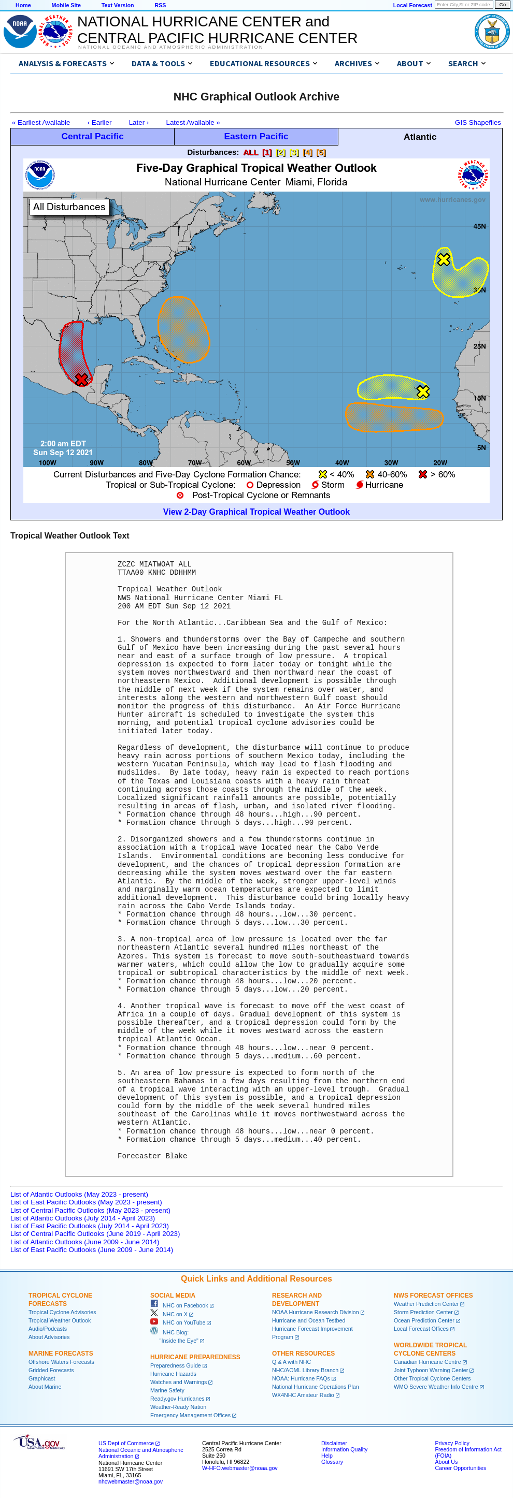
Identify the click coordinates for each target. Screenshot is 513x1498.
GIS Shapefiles (478, 122)
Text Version (118, 5)
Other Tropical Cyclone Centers (432, 1378)
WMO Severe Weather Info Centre (436, 1387)
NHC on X (169, 1314)
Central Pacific (92, 136)
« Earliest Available (41, 122)
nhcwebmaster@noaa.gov (130, 1481)
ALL (250, 152)
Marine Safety (167, 1390)
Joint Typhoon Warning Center (431, 1370)
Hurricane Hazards (173, 1374)
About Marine (44, 1387)
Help (327, 1455)
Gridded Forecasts (51, 1370)
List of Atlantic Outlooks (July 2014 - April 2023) (82, 1218)
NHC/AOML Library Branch (305, 1370)
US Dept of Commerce (126, 1443)
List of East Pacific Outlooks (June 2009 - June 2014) (91, 1250)
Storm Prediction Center (423, 1312)
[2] (280, 152)
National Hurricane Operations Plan (315, 1387)
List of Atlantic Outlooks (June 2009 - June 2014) (84, 1242)
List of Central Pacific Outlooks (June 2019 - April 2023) (95, 1234)
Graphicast (41, 1378)
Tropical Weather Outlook (59, 1320)
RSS (160, 5)
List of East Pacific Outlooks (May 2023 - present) (86, 1202)
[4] (307, 152)
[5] (320, 152)
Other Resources (303, 1353)
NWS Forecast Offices (433, 1295)
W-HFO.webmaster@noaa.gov (240, 1468)
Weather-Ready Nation (178, 1407)
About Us (446, 1462)
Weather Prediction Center (426, 1304)
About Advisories (48, 1337)
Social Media (172, 1295)
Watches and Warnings (178, 1382)
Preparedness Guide (175, 1365)
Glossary (332, 1462)
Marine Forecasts (60, 1353)
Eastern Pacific (256, 136)
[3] (293, 152)
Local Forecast (412, 5)
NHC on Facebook (179, 1305)
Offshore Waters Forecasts (61, 1362)
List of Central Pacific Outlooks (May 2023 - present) (90, 1210)
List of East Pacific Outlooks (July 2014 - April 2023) (89, 1226)
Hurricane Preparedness (195, 1357)
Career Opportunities (460, 1468)
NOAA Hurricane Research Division (315, 1312)
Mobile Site (66, 5)
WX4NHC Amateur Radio (303, 1395)
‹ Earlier (100, 122)
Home (23, 5)
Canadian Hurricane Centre (427, 1362)
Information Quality (344, 1449)
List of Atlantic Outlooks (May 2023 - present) (79, 1194)
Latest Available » (193, 122)
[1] (267, 152)
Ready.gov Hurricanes (177, 1398)
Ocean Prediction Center (424, 1320)
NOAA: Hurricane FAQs (301, 1378)
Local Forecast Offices (421, 1329)
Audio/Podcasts (47, 1329)
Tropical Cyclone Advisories (62, 1312)
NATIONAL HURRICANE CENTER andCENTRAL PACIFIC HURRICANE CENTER (217, 29)
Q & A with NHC (291, 1362)
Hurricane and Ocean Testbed (308, 1320)
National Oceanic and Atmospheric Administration (170, 47)
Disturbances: (213, 152)
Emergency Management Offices (190, 1415)
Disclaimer (334, 1443)
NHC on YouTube (177, 1322)
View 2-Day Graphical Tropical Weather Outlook (256, 511)
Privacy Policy (452, 1443)
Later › (139, 122)
